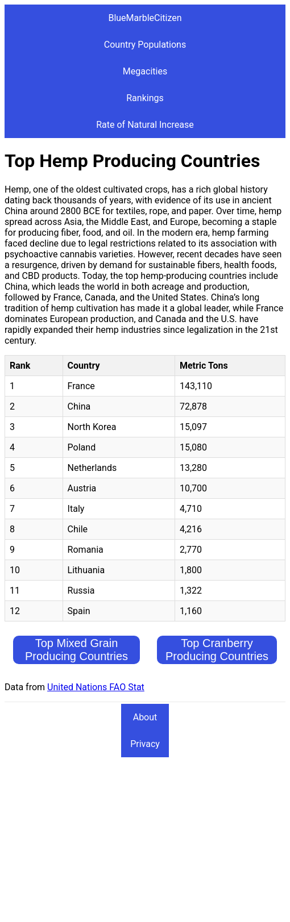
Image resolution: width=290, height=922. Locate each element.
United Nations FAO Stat (95, 687)
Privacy (145, 744)
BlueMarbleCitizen (144, 17)
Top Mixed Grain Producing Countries (76, 649)
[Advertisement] (145, 837)
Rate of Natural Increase (145, 124)
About (145, 717)
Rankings (144, 98)
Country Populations (145, 44)
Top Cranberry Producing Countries (216, 649)
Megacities (145, 71)
